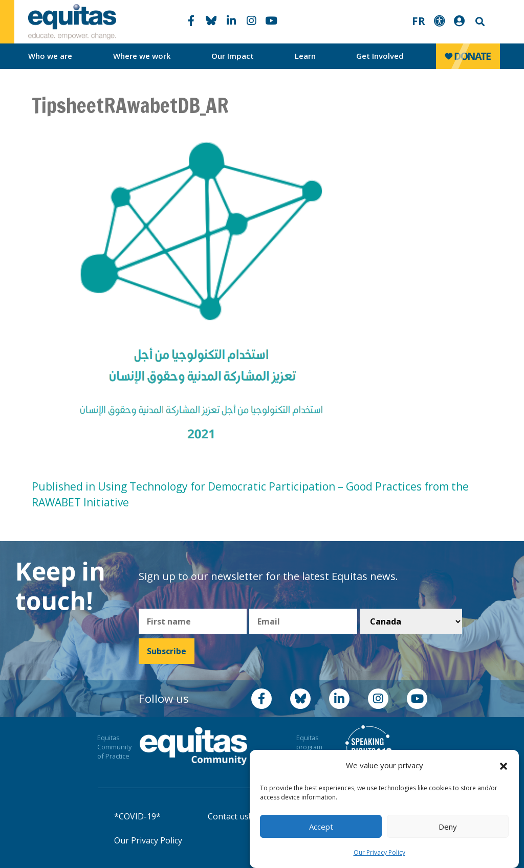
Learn (305, 56)
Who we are (50, 56)
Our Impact (232, 56)
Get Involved (380, 56)
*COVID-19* (137, 816)
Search (479, 22)
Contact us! (229, 816)
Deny (448, 826)
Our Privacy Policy (379, 852)
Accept (321, 826)
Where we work (142, 56)
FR (418, 21)
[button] (503, 766)
